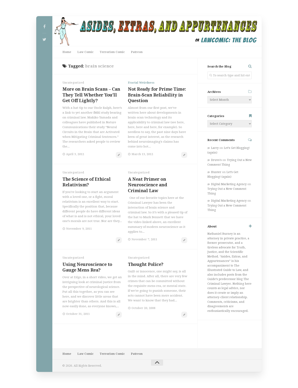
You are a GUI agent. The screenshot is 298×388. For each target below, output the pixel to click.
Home (66, 52)
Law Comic (85, 52)
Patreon (137, 52)
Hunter (216, 172)
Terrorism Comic (112, 52)
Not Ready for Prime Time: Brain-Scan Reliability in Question (157, 95)
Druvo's (216, 160)
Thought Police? (145, 264)
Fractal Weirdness (141, 82)
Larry (215, 147)
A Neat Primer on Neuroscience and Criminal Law (147, 185)
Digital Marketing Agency (229, 184)
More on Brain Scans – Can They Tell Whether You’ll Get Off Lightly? (91, 95)
